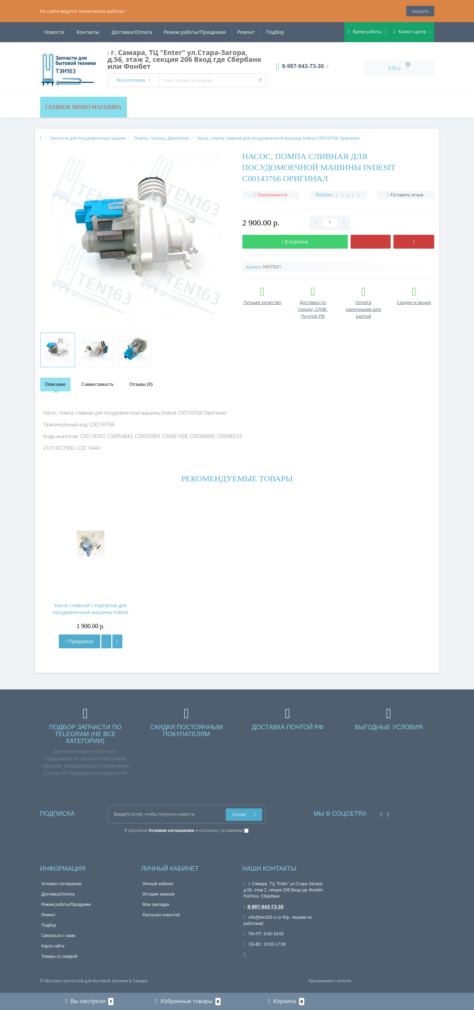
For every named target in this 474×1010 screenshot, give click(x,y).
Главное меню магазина (83, 107)
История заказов (158, 894)
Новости (242, 32)
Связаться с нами (58, 935)
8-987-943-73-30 (264, 906)
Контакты (276, 32)
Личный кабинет (158, 883)
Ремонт (180, 32)
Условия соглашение (61, 883)
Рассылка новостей (161, 914)
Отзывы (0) (140, 384)
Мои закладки (155, 904)
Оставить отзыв (407, 194)
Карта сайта (53, 946)
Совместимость (97, 384)
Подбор (211, 32)
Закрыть (420, 11)
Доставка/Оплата (65, 32)
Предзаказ (79, 641)
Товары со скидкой (59, 956)
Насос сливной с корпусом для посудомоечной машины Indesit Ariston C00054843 (91, 609)
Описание (55, 384)
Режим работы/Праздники (128, 32)
